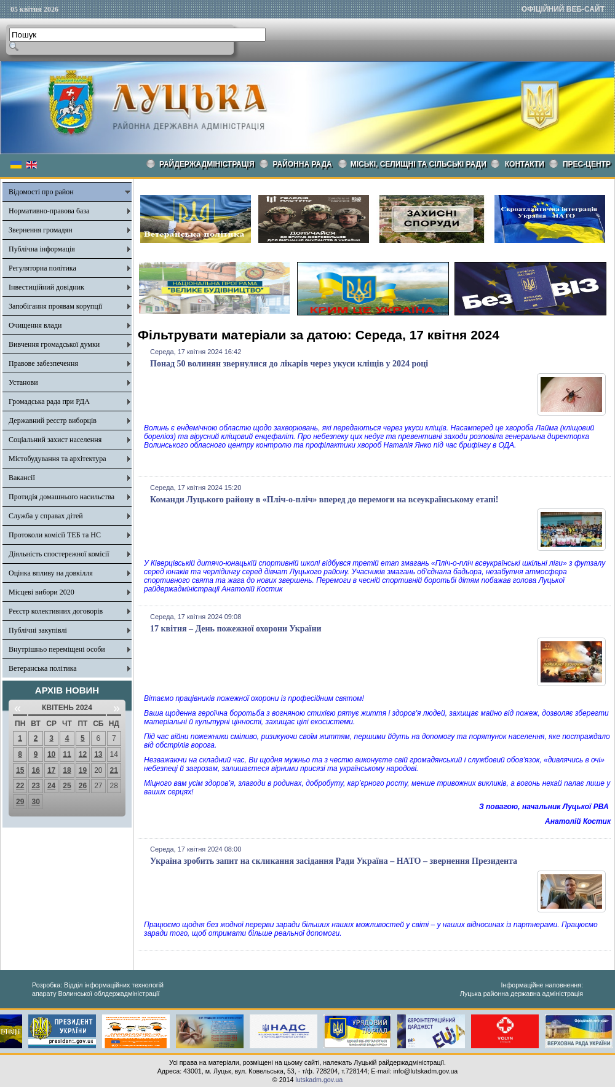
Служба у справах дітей (46, 516)
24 (51, 785)
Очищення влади (35, 325)
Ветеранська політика (43, 668)
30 (35, 801)
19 (83, 770)
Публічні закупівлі (38, 630)
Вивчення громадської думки (54, 344)
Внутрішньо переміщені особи (57, 649)
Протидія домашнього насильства (61, 496)
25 (67, 785)
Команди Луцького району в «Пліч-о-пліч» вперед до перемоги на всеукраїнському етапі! (324, 499)
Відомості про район (41, 192)
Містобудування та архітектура (57, 458)
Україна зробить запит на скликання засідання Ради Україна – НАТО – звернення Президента (333, 861)
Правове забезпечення (43, 363)
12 (83, 754)
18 (67, 770)
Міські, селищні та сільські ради (418, 164)
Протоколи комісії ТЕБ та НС (55, 535)
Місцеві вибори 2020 (41, 592)
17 (51, 770)
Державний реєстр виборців (53, 420)
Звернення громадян (41, 230)
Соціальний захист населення (55, 439)
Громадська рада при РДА (49, 401)
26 (83, 785)
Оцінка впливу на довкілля (51, 573)
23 (35, 785)
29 (20, 801)
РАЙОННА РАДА (302, 164)
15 (20, 770)
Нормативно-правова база (49, 211)
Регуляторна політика (42, 268)
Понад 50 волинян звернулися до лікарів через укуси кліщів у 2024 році (289, 363)
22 (20, 785)
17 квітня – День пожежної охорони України (236, 628)
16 (35, 770)
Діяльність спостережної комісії (59, 554)
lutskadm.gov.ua (319, 1079)
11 (67, 754)
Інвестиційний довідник (46, 287)
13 (98, 754)
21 (114, 770)
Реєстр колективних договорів (56, 611)
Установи (23, 382)
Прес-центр (587, 164)
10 (51, 754)
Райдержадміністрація (207, 164)
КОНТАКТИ (524, 164)
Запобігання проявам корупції (55, 306)
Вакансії (22, 477)
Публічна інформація (42, 249)
